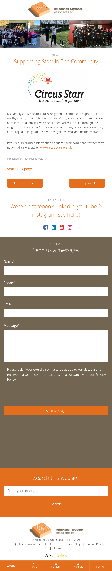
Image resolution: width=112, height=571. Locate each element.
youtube (87, 206)
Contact (100, 565)
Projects (78, 565)
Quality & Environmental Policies (35, 544)
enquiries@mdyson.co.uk (21, 431)
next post (87, 183)
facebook (43, 206)
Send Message (56, 411)
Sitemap (58, 548)
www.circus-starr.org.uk (56, 147)
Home (33, 565)
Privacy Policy (71, 544)
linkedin (65, 206)
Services (56, 565)
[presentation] (30, 394)
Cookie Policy (95, 544)
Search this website (56, 477)
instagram (44, 214)
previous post (24, 183)
